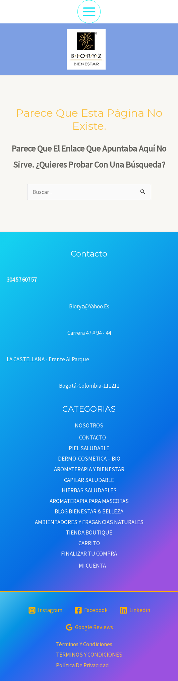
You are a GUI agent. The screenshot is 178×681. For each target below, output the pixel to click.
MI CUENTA (92, 565)
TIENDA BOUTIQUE (89, 532)
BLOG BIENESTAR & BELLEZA (89, 511)
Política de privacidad (82, 665)
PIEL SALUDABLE (89, 448)
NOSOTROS (89, 425)
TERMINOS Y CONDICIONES (89, 654)
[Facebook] (91, 610)
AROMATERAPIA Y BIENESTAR (89, 469)
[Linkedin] (135, 610)
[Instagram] (45, 610)
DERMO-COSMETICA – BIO (89, 458)
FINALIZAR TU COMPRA (89, 553)
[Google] (89, 627)
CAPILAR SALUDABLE (89, 480)
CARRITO (89, 543)
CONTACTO (92, 437)
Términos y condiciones (84, 644)
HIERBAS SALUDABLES (89, 490)
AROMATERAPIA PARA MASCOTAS (89, 501)
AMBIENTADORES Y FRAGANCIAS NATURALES (89, 522)
